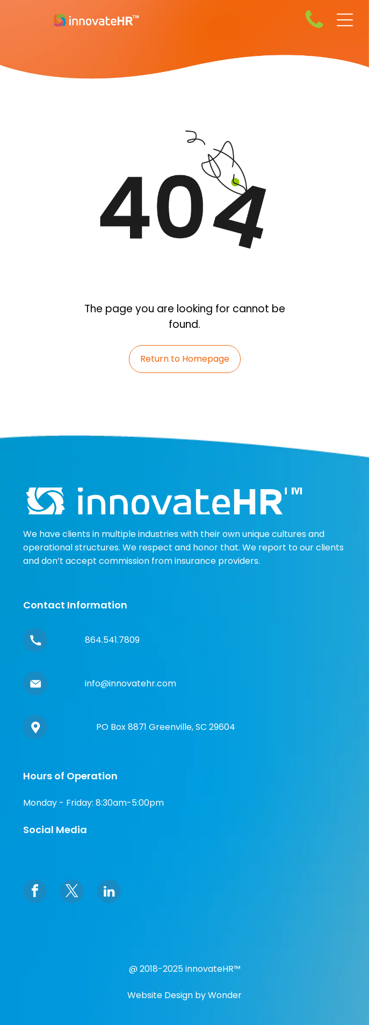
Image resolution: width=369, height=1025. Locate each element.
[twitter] (72, 892)
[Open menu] (345, 20)
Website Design (160, 995)
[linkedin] (109, 892)
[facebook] (35, 892)
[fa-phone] (314, 28)
